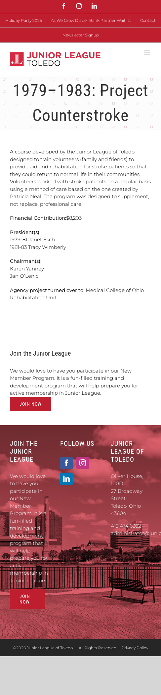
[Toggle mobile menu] (147, 52)
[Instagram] (82, 463)
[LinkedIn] (66, 479)
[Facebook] (66, 463)
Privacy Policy (134, 647)
